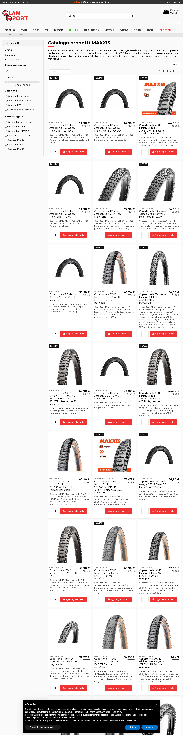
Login (177, 2)
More (175, 64)
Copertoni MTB (14, 105)
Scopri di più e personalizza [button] (43, 727)
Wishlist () (166, 2)
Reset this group (13, 59)
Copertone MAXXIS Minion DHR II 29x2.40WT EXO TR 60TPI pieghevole (150, 397)
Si (8, 71)
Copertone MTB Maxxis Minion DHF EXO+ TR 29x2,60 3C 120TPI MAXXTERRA (152, 298)
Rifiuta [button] (133, 727)
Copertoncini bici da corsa (19, 135)
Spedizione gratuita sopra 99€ (15, 2)
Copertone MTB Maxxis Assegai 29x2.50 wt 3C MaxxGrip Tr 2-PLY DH (62, 128)
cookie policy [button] (116, 712)
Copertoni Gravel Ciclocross (20, 101)
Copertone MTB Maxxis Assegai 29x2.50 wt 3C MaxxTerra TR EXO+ (62, 214)
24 (67, 71)
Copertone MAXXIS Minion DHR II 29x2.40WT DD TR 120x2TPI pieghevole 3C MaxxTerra (108, 487)
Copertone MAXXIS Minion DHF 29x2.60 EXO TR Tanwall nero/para (150, 574)
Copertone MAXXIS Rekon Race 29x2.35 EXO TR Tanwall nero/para (106, 574)
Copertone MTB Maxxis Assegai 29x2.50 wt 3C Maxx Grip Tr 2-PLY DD (107, 128)
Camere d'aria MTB (16, 126)
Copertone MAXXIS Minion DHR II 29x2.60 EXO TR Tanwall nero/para (107, 298)
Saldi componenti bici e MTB (20, 110)
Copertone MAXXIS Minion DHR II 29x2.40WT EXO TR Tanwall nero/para (60, 485)
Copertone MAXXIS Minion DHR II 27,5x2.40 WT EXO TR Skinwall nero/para (152, 663)
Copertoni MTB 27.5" (16, 144)
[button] (156, 704)
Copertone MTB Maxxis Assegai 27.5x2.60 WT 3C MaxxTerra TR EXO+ (153, 214)
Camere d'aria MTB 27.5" (18, 131)
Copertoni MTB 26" (16, 140)
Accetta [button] (149, 727)
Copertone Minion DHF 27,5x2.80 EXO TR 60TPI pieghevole (63, 661)
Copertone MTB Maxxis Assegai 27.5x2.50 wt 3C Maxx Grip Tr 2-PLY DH (152, 484)
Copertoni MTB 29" (16, 149)
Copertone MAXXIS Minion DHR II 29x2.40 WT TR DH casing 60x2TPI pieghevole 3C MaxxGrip (62, 398)
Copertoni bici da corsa (18, 96)
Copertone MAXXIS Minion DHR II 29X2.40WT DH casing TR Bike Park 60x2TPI (152, 129)
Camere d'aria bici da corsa (20, 122)
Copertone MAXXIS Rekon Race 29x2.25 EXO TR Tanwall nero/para (106, 663)
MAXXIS (11, 55)
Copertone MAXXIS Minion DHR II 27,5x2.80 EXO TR (63, 573)
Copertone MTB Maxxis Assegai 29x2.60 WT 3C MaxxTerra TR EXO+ (107, 214)
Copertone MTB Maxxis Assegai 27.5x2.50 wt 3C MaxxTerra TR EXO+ (107, 396)
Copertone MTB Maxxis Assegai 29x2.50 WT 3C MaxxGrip (62, 297)
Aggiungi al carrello (73, 151)
